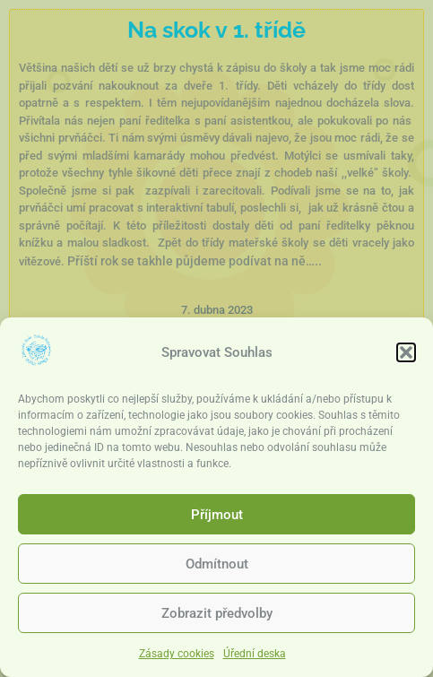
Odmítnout (217, 567)
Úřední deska (254, 657)
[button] (406, 355)
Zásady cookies (176, 657)
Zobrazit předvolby (217, 616)
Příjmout (217, 517)
